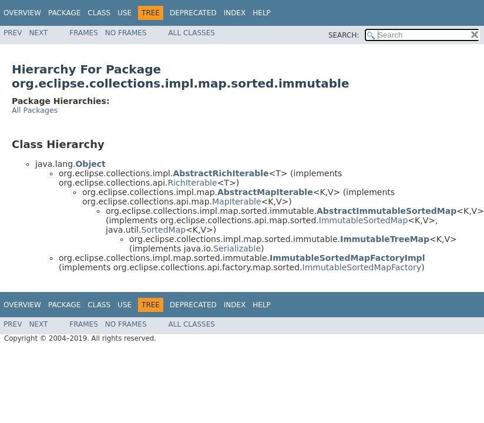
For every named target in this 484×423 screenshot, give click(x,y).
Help (262, 13)
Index (235, 13)
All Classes (192, 33)
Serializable (237, 248)
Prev (13, 33)
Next (38, 33)
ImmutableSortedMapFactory (362, 267)
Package (64, 13)
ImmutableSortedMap (363, 220)
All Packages (35, 110)
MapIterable (236, 201)
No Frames (126, 33)
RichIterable (192, 182)
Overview (22, 13)
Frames (83, 33)
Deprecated (193, 13)
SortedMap (163, 229)
